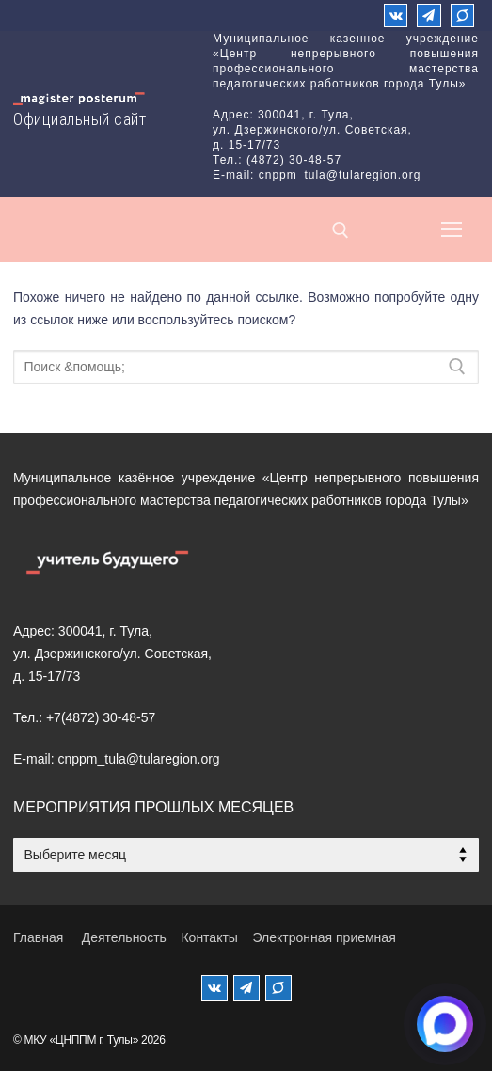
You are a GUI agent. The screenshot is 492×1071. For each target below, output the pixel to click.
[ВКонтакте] (395, 15)
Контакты (209, 937)
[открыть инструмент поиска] (340, 230)
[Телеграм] (428, 15)
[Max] (462, 15)
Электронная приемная (323, 937)
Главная (38, 937)
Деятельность (124, 937)
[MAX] (278, 988)
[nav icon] (451, 229)
